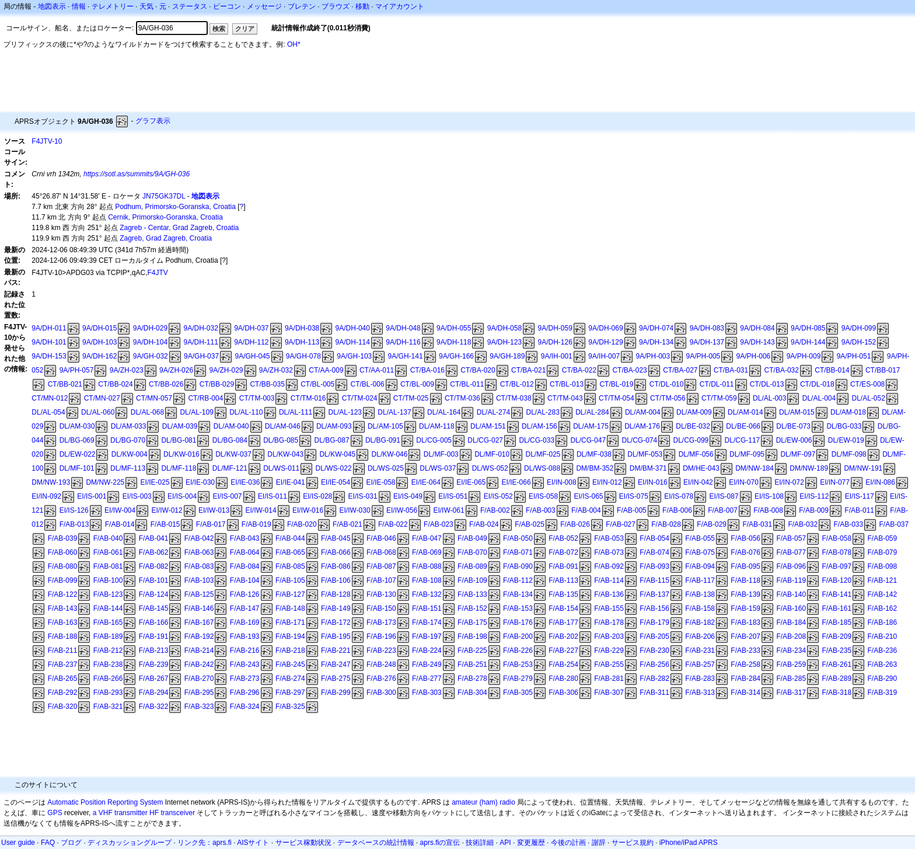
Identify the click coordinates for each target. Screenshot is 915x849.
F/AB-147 (245, 608)
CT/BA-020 (477, 370)
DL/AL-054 (48, 412)
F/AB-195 (336, 636)
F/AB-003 (541, 510)
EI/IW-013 (213, 510)
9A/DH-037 (251, 328)
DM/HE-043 (701, 468)
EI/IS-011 (272, 496)
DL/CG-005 (434, 440)
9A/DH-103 (99, 342)
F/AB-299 (336, 692)
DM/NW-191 (863, 468)
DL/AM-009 (694, 412)
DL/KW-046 (390, 454)
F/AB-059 (882, 538)
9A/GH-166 (456, 356)
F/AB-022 (393, 524)
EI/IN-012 (607, 482)
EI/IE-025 (155, 482)
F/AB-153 (518, 608)
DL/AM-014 (745, 412)
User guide (18, 842)
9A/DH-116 (403, 342)
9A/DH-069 (605, 328)
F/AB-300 (381, 692)
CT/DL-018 (817, 384)
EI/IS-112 (814, 496)
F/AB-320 (63, 706)
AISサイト (253, 842)
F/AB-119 (791, 580)
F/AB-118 (745, 580)
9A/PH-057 (77, 370)
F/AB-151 (427, 608)
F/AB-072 (563, 552)
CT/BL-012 (517, 384)
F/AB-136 (609, 594)
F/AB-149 (336, 608)
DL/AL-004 (819, 398)
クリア (244, 28)
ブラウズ (336, 6)
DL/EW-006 (794, 440)
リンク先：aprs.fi (204, 842)
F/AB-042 (199, 538)
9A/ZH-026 (176, 370)
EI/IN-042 (698, 482)
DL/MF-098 (849, 454)
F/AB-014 (120, 524)
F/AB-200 (518, 636)
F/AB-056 (745, 538)
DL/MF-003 (441, 454)
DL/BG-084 (229, 440)
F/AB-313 (700, 692)
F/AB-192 (199, 636)
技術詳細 (480, 842)
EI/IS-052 (498, 496)
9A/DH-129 (605, 342)
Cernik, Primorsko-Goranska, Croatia (165, 217)
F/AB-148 (290, 608)
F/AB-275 (336, 678)
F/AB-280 (563, 678)
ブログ (71, 842)
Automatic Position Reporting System (105, 802)
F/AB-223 (381, 650)
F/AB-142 (882, 594)
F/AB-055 (700, 538)
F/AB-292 (63, 692)
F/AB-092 (609, 566)
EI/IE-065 (471, 482)
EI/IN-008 (562, 482)
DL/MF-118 (178, 468)
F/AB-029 (712, 524)
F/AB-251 (472, 664)
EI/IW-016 (307, 510)
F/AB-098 (882, 566)
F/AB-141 (836, 594)
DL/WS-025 (386, 468)
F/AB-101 (154, 580)
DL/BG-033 (843, 426)
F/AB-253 (518, 664)
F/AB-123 (108, 594)
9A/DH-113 (302, 342)
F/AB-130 (381, 594)
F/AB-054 (654, 538)
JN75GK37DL (164, 196)
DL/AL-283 (542, 412)
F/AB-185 (836, 622)
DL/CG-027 (485, 440)
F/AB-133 (472, 594)
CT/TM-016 (308, 398)
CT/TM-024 (360, 398)
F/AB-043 (245, 538)
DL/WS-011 (281, 468)
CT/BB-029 (217, 384)
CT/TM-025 (411, 398)
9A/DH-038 (302, 328)
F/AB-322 (154, 706)
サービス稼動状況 (303, 842)
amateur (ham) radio (483, 802)
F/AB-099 (63, 580)
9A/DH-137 (707, 342)
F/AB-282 (654, 678)
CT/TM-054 (616, 398)
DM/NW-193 (51, 482)
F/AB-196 (381, 636)
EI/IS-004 (182, 496)
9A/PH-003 (652, 356)
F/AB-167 (199, 622)
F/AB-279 (518, 678)
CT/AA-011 (376, 370)
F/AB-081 (108, 566)
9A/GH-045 (252, 356)
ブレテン (302, 6)
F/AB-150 (381, 608)
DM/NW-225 (105, 482)
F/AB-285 (791, 678)
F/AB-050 (518, 538)
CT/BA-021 (528, 370)
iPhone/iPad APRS (688, 842)
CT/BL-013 (567, 384)
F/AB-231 (700, 650)
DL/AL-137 (394, 412)
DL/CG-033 (536, 440)
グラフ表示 (152, 121)
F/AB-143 (63, 608)
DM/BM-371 (648, 468)
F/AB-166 (154, 622)
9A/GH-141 (405, 356)
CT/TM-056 (668, 398)
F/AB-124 (154, 594)
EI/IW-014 (261, 510)
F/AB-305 (518, 692)
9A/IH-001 (556, 356)
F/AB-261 (836, 664)
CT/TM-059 (719, 398)
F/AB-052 (563, 538)
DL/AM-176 (642, 426)
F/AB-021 (347, 524)
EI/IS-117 (859, 496)
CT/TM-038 (514, 398)
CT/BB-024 (115, 384)
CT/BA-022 (579, 370)
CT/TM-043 (565, 398)
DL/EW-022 (78, 454)
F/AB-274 (290, 678)
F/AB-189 (108, 636)
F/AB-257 (700, 664)
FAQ (48, 842)
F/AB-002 (495, 510)
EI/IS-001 (91, 496)
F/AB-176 (518, 622)
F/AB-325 (290, 706)
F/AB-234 (791, 650)
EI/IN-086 (880, 482)
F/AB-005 (632, 510)
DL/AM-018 (848, 412)
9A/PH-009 (804, 356)
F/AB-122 (63, 594)
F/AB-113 (563, 580)
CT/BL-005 (317, 384)
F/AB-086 (336, 566)
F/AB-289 (836, 678)
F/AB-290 (882, 678)
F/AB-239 (154, 664)
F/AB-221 (336, 650)
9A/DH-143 (757, 342)
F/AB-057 (791, 538)
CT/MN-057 (154, 398)
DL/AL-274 (493, 412)
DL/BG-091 (382, 440)
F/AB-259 (791, 664)
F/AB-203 (609, 636)
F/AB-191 (154, 636)
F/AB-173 (381, 622)
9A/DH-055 (453, 328)
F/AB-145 (154, 608)
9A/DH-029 (150, 328)
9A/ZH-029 (226, 370)
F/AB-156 (654, 608)
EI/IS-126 (74, 510)
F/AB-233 (745, 650)
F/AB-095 (745, 566)
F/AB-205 (654, 636)
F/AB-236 (882, 650)
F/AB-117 (700, 580)
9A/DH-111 (200, 342)
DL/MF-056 (696, 454)
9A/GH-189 (507, 356)
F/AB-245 (290, 664)
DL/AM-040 (231, 426)
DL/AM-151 (488, 426)
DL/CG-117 (742, 440)
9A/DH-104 (150, 342)
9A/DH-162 (99, 356)
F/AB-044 (290, 538)
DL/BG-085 (280, 440)
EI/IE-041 (290, 482)
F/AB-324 (245, 706)
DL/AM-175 (591, 426)
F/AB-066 (336, 552)
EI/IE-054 (335, 482)
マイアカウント (399, 6)
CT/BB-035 (267, 384)
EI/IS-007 (227, 496)
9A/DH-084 (757, 328)
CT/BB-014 (832, 370)
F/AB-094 (700, 566)
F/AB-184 (791, 622)
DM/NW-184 (754, 468)
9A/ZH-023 (127, 370)
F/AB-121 (882, 580)
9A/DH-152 (858, 342)
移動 (362, 6)
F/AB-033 (848, 524)
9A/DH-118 (453, 342)
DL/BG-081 (178, 440)
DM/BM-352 (594, 468)
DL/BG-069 (77, 440)
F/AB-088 (427, 566)
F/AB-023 (438, 524)
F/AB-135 (563, 594)
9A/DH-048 (403, 328)
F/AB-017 (211, 524)
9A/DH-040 (353, 328)
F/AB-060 (63, 552)
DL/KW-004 (129, 454)
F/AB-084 (245, 566)
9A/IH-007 (604, 356)
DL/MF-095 (746, 454)
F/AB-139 (745, 594)
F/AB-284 (745, 678)
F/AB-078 (836, 552)
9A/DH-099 (858, 328)
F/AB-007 (723, 510)
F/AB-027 (620, 524)
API (505, 842)
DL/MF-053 (644, 454)
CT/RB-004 (205, 398)
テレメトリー (113, 6)
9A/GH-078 (303, 356)
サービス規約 (633, 842)
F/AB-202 (563, 636)
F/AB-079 (882, 552)
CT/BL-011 (467, 384)
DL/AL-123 (345, 412)
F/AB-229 (609, 650)
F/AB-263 (882, 664)
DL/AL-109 (196, 412)
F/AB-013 (74, 524)
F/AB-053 (609, 538)
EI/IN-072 (789, 482)
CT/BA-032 (781, 370)
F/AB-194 (290, 636)
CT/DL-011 (717, 384)
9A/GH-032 (150, 356)
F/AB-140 (791, 594)
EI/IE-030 (200, 482)
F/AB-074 (654, 552)
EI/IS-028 (317, 496)
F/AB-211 (63, 650)
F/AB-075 (700, 552)
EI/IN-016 (653, 482)
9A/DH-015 (99, 328)
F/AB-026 (575, 524)
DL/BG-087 (332, 440)
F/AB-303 (427, 692)
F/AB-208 (791, 636)
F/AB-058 (836, 538)
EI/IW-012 (167, 510)
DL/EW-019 (846, 440)
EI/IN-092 (46, 496)
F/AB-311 (654, 692)
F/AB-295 (199, 692)
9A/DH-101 (49, 342)
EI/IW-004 (119, 510)
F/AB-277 (427, 678)
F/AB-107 (381, 580)
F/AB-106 (336, 580)
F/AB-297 (290, 692)
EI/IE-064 (426, 482)
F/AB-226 (518, 650)
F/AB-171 (290, 622)
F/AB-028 (666, 524)
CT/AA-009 (326, 370)
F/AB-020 (302, 524)
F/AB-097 (836, 566)
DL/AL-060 (97, 412)
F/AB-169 (245, 622)
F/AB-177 (563, 622)
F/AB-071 (518, 552)
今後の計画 (568, 842)
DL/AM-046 (283, 426)
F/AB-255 (609, 664)
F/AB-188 (63, 636)
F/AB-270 (199, 678)
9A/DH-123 (504, 342)
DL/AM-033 (128, 426)
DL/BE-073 (793, 426)
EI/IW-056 (401, 510)
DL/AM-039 (180, 426)
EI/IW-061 (448, 510)
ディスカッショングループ (130, 842)
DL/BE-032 (693, 426)
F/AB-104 (245, 580)
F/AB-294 (154, 692)
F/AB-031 (757, 524)
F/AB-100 (108, 580)
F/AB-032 (803, 524)
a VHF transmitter (120, 813)
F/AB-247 (336, 664)
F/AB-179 (654, 622)
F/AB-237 (63, 664)
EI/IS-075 (633, 496)
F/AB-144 (108, 608)
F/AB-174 (427, 622)
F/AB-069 (427, 552)
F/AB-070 (472, 552)
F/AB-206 (700, 636)
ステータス (189, 6)
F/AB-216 (245, 650)
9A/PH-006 (753, 356)
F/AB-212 (108, 650)
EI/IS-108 (769, 496)
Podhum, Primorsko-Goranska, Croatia (175, 207)
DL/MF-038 (594, 454)
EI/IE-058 (380, 482)
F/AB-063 (199, 552)
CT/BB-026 (166, 384)
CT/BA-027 (680, 370)
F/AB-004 (586, 510)
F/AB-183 (745, 622)
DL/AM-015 (797, 412)
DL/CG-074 (639, 440)
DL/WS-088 (542, 468)
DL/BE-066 (743, 426)
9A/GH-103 (354, 356)
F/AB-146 (199, 608)
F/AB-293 (108, 692)
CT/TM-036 (462, 398)
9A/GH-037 (201, 356)
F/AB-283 (700, 678)
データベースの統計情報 (375, 842)
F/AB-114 (609, 580)
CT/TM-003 (257, 398)
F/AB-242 (199, 664)
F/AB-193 (245, 636)
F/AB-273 (245, 678)
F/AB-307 (609, 692)
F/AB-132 (427, 594)
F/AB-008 (768, 510)
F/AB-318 (836, 692)
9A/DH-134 (656, 342)
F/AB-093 (654, 566)
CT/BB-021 (65, 384)
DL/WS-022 (334, 468)
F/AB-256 (654, 664)
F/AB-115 (654, 580)
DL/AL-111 (295, 412)
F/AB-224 (427, 650)
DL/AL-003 (769, 398)
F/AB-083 (199, 566)
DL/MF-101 (77, 468)
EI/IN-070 (744, 482)
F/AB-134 (518, 594)
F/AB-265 (63, 678)
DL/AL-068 (147, 412)
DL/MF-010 (491, 454)
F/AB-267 (154, 678)
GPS (54, 813)
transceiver (177, 813)
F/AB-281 (609, 678)
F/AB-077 (791, 552)
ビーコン (227, 6)
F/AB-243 (245, 664)
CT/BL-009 (417, 384)
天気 (146, 6)
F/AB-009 (814, 510)
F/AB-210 (882, 636)
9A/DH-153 (49, 356)
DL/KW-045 (337, 454)
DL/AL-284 (592, 412)
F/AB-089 (472, 566)
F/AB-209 (836, 636)
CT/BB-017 (882, 370)
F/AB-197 (427, 636)
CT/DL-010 (666, 384)
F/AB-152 (472, 608)
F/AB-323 (199, 706)
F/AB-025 (529, 524)
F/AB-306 (563, 692)
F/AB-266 (108, 678)
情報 (79, 6)
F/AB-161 (836, 608)
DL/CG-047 (588, 440)
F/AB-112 (518, 580)
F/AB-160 (791, 608)
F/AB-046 (381, 538)
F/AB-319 (882, 692)
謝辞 (599, 842)
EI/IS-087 (724, 496)
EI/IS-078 (678, 496)
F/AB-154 (563, 608)
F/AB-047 (427, 538)
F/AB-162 (882, 608)
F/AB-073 (609, 552)
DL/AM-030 (77, 426)
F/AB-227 (563, 650)
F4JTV (158, 273)
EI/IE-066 (516, 482)
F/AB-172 (336, 622)
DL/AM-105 (385, 426)
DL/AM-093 (334, 426)
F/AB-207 (745, 636)
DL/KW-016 (181, 454)
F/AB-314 (745, 692)
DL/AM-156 (539, 426)
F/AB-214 (199, 650)
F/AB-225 (472, 650)
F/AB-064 (245, 552)
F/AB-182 (700, 622)
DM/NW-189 (809, 468)
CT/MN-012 (50, 398)
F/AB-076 (745, 552)
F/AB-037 (894, 524)
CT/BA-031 (731, 370)
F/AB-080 (63, 566)
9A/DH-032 (200, 328)
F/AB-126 (245, 594)
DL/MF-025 (543, 454)
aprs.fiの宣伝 (440, 842)
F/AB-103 (199, 580)
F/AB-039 (63, 538)
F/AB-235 (836, 650)
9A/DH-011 (49, 328)
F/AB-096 (791, 566)
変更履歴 (531, 842)
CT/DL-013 (767, 384)
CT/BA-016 (427, 370)
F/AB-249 (427, 664)
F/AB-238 (108, 664)
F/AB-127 (290, 594)
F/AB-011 (859, 510)
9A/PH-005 (703, 356)
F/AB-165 (108, 622)
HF (154, 813)
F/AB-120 (836, 580)
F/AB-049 (472, 538)
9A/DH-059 (554, 328)
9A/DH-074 (656, 328)
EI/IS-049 (407, 496)
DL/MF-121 (229, 468)
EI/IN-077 (835, 482)
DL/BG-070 (127, 440)
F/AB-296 (245, 692)
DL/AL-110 (246, 412)
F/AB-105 (290, 580)
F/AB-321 (108, 706)
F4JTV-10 (47, 141)
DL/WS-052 (490, 468)
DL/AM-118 (437, 426)
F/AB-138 (700, 594)
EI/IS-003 (137, 496)
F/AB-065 (290, 552)
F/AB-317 (791, 692)
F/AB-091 (563, 566)
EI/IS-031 (363, 496)
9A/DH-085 (808, 328)
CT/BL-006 (368, 384)
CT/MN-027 (102, 398)
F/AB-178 (609, 622)
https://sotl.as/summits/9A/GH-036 (136, 174)
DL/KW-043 (285, 454)
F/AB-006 (677, 510)
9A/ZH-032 (276, 370)
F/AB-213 (154, 650)
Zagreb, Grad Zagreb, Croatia (166, 238)
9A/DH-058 (504, 328)
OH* (294, 44)
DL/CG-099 (691, 440)
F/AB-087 (381, 566)
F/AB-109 (472, 580)
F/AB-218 (290, 650)
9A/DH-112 (251, 342)
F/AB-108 (427, 580)
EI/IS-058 (543, 496)
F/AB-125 (199, 594)
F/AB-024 (484, 524)
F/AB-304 (472, 692)
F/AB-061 (108, 552)
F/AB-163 (63, 622)
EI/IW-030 (354, 510)
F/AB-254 (563, 664)
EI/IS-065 (588, 496)
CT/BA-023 (629, 370)
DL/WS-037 (438, 468)
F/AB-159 (745, 608)
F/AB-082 (154, 566)
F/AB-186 (882, 622)
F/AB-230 (654, 650)
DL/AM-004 (643, 412)
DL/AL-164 (443, 412)
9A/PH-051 (854, 356)
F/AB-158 (700, 608)
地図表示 (52, 6)
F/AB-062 (154, 552)
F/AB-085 (290, 566)
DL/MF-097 (797, 454)
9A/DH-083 (707, 328)
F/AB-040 (108, 538)
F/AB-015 (165, 524)
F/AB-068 (381, 552)
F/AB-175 (472, 622)
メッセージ (264, 6)
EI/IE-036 (245, 482)
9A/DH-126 (554, 342)
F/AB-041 (154, 538)
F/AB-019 (256, 524)
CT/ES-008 (867, 384)
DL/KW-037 (233, 454)
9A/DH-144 (808, 342)
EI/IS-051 (452, 496)
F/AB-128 (336, 594)
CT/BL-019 (616, 384)
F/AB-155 (609, 608)
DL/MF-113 (127, 468)
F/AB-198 (472, 636)
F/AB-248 (381, 664)
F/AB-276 (381, 678)
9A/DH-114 (353, 342)
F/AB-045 (336, 538)
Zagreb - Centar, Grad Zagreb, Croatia (179, 228)
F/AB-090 (518, 566)
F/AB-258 (745, 664)
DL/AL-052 (868, 398)
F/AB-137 (654, 594)
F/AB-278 (472, 678)
